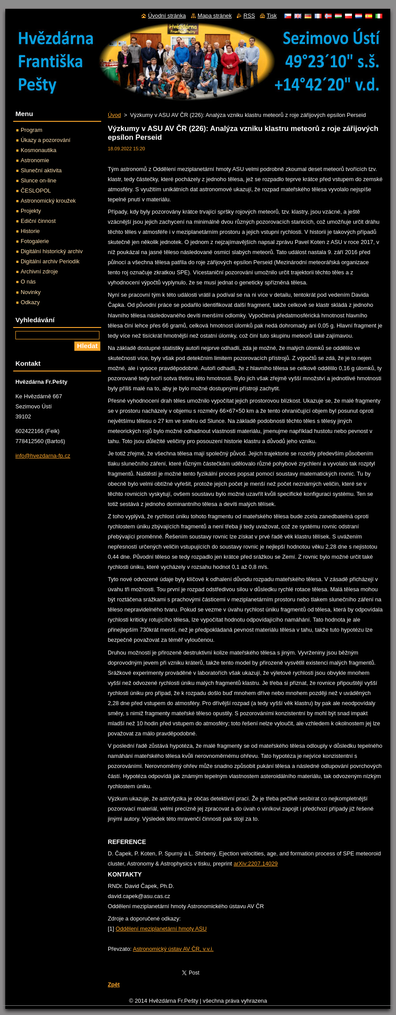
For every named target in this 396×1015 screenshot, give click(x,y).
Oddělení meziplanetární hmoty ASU (161, 928)
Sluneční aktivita (41, 170)
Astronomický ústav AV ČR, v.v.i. (173, 949)
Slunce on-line (38, 180)
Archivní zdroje (39, 271)
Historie (30, 231)
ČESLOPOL (36, 190)
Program (31, 130)
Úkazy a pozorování (45, 140)
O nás (28, 281)
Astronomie (35, 160)
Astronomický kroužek (48, 200)
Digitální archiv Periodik (50, 261)
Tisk (272, 15)
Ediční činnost (38, 221)
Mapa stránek (215, 15)
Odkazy (30, 302)
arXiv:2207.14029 (256, 863)
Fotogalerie (35, 241)
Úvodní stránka (167, 15)
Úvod (114, 115)
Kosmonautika (38, 150)
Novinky (31, 292)
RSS (249, 15)
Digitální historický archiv (52, 251)
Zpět (114, 984)
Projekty (31, 210)
